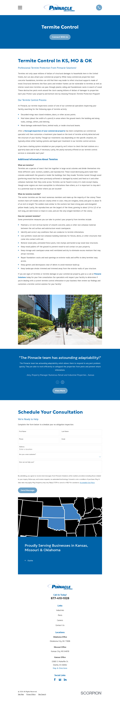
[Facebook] (54, 679)
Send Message (27, 490)
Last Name (65, 431)
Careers (60, 620)
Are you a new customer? (27, 454)
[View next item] (62, 382)
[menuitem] (21, 694)
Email (63, 439)
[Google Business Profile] (60, 679)
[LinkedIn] (65, 679)
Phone (21, 439)
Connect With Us (60, 37)
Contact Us (60, 625)
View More (60, 390)
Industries (60, 610)
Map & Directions (60, 668)
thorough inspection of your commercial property (44, 131)
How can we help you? (26, 462)
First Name (22, 431)
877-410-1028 (60, 598)
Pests (60, 615)
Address (21, 447)
